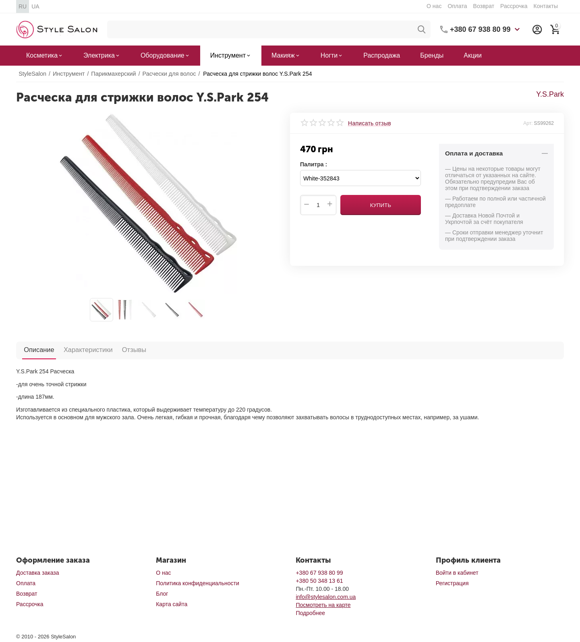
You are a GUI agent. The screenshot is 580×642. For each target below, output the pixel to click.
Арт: (527, 123)
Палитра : (313, 164)
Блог (162, 593)
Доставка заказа (37, 573)
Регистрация (452, 583)
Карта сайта (171, 604)
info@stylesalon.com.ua (326, 597)
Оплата (457, 6)
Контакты (545, 6)
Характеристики (82, 349)
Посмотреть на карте (323, 605)
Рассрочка (513, 6)
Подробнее (310, 613)
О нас (434, 6)
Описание (37, 349)
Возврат (484, 6)
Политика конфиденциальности (197, 583)
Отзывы (123, 349)
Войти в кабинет (457, 573)
